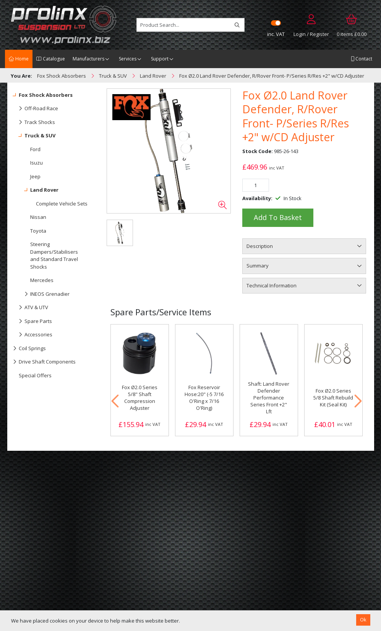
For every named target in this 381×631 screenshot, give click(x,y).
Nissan (38, 217)
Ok (363, 619)
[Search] (237, 24)
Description (259, 246)
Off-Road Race (35, 109)
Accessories (32, 335)
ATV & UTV (30, 308)
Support (160, 58)
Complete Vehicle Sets (62, 203)
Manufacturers (88, 58)
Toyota (38, 230)
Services (127, 58)
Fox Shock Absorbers (43, 95)
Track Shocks (34, 122)
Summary (257, 265)
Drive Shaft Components (44, 362)
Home (19, 58)
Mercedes (42, 280)
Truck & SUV (34, 136)
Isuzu (36, 162)
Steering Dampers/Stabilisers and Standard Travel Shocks (54, 255)
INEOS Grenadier (41, 294)
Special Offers (35, 375)
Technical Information (271, 285)
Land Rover (35, 190)
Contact (361, 58)
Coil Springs (29, 348)
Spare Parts (32, 321)
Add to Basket (278, 217)
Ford (35, 149)
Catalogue (50, 58)
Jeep (35, 176)
